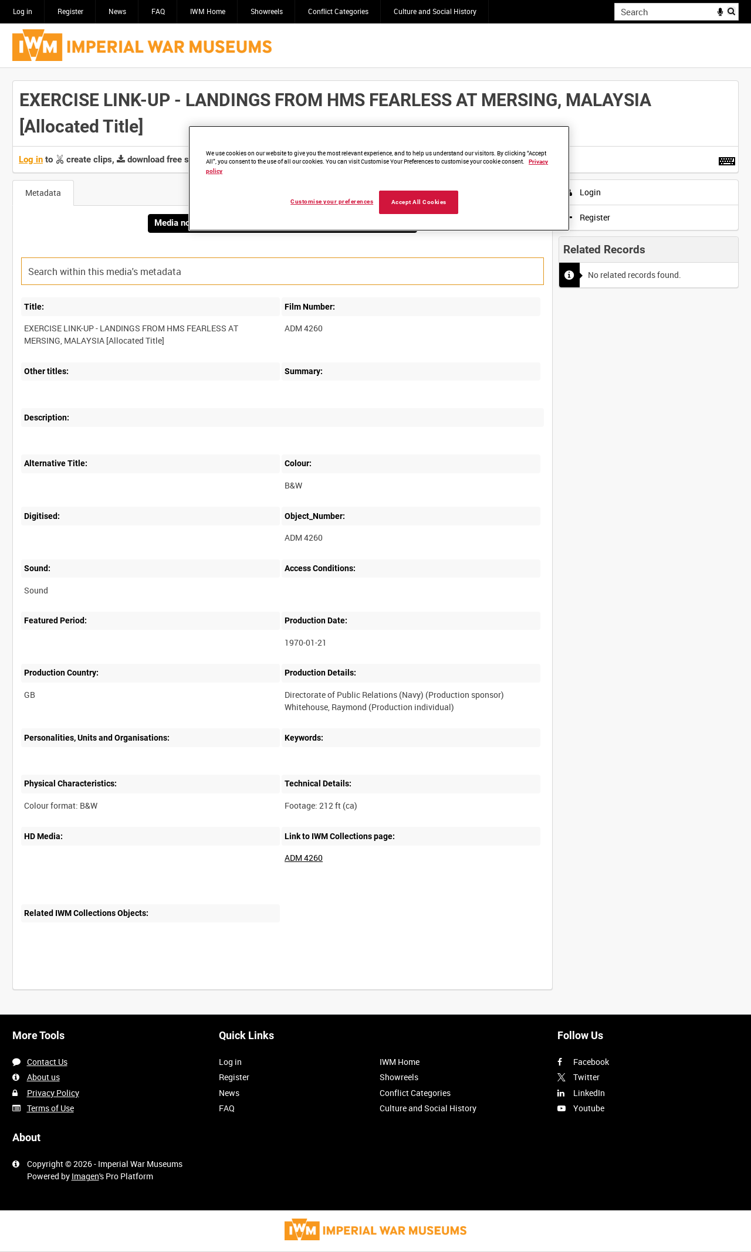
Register (70, 11)
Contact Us (47, 1061)
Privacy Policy (53, 1092)
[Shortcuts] (727, 159)
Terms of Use (50, 1108)
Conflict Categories (338, 11)
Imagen (85, 1176)
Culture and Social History (435, 11)
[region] (379, 178)
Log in (22, 11)
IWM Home (207, 11)
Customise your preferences (331, 201)
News (117, 11)
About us (43, 1077)
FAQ (158, 11)
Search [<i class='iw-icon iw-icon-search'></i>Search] (732, 10)
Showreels (267, 11)
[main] (375, 541)
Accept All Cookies (418, 202)
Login (583, 192)
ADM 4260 (304, 857)
